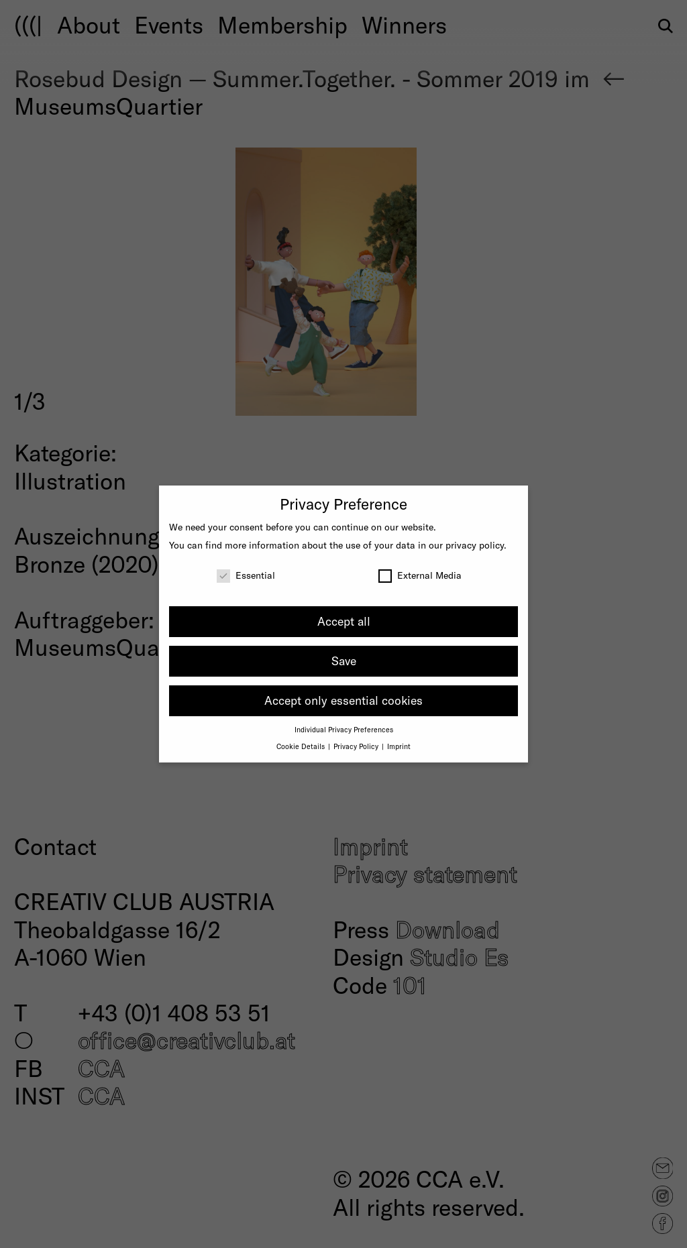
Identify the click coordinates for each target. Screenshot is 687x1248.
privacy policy (474, 545)
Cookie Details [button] (301, 746)
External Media (420, 575)
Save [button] (343, 660)
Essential (246, 575)
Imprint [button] (399, 746)
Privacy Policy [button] (356, 746)
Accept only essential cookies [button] (343, 700)
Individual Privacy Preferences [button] (344, 729)
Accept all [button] (343, 621)
